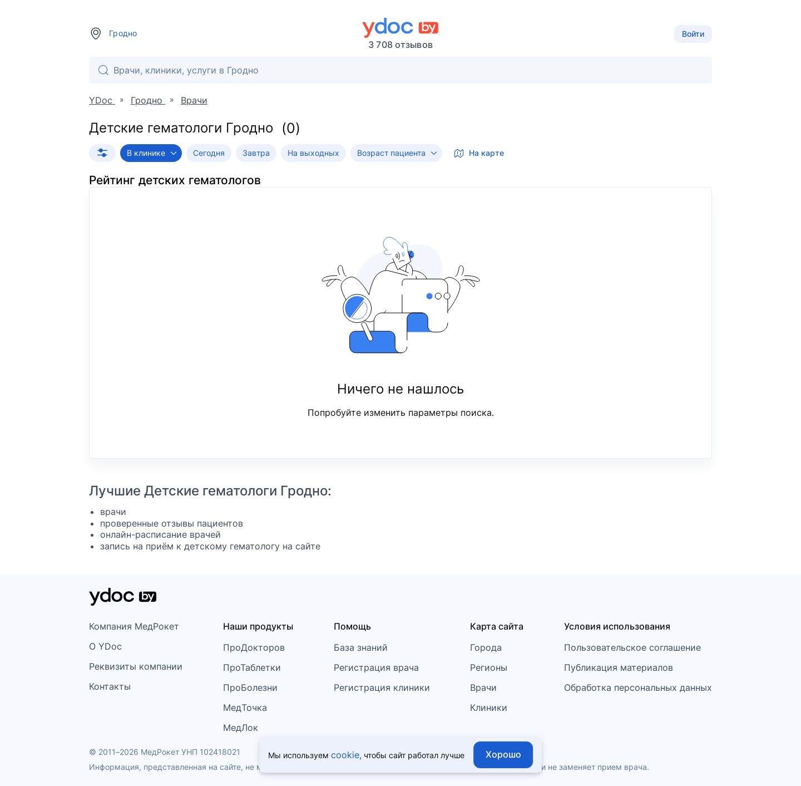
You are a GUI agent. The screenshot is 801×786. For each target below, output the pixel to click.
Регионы (488, 667)
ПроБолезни (250, 687)
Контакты (110, 686)
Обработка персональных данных (638, 687)
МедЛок (240, 727)
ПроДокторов (254, 647)
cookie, (346, 754)
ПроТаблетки (252, 667)
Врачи (483, 687)
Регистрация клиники (382, 687)
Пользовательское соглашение (632, 647)
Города (486, 647)
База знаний (361, 647)
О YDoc (105, 646)
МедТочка (245, 707)
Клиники (488, 707)
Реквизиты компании (135, 666)
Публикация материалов (618, 667)
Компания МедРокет (134, 626)
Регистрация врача (376, 667)
